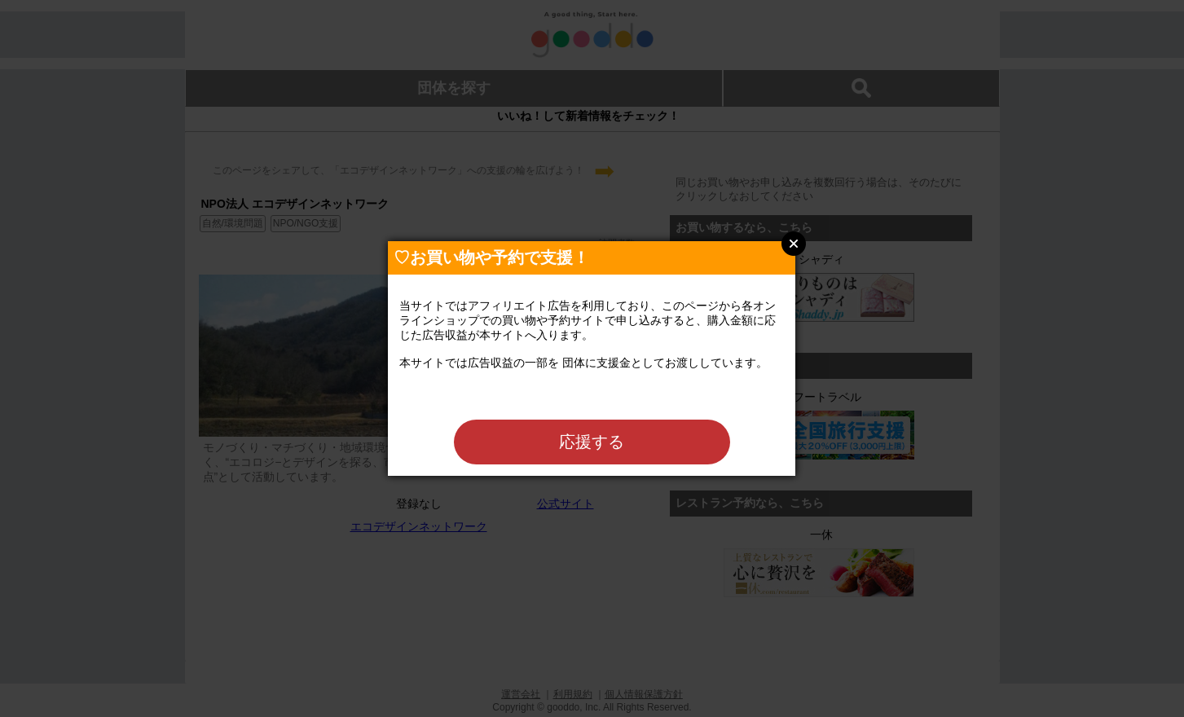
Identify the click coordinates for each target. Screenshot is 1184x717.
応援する (591, 442)
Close (793, 243)
